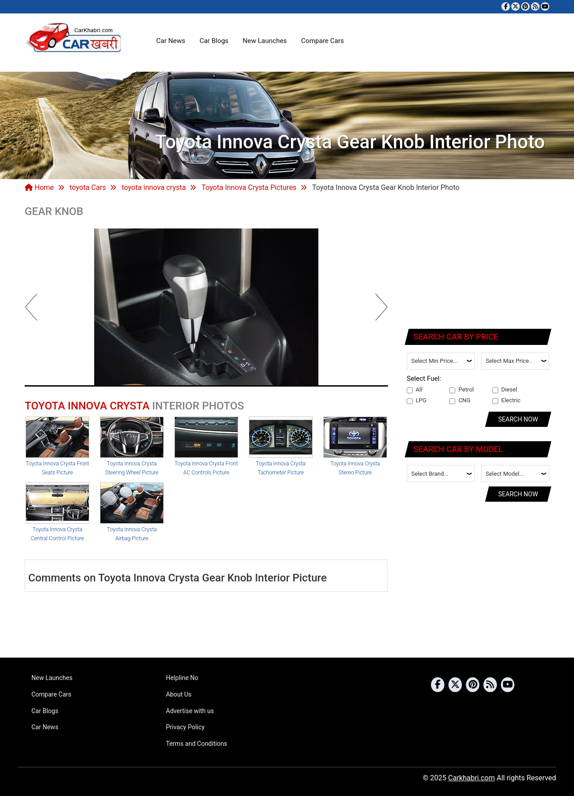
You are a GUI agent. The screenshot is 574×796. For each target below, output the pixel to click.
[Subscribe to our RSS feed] (535, 6)
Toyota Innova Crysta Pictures (248, 187)
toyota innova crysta (154, 187)
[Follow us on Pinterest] (525, 6)
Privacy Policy (185, 727)
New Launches (265, 41)
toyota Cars (88, 187)
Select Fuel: (424, 378)
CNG (459, 400)
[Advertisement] (478, 262)
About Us (178, 694)
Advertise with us (190, 710)
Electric (506, 400)
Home (39, 187)
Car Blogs (214, 41)
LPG (416, 400)
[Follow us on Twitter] (515, 6)
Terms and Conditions (196, 743)
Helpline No (182, 677)
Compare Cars (322, 41)
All (414, 389)
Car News (171, 41)
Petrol (461, 389)
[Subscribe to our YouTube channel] (545, 6)
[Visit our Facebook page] (505, 6)
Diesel (504, 389)
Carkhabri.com (471, 778)
